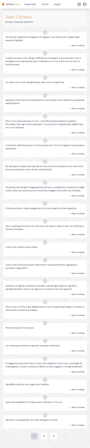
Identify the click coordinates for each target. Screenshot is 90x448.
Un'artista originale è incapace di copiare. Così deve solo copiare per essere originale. (42, 39)
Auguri (57, 4)
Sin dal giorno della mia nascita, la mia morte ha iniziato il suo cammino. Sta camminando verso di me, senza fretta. (44, 168)
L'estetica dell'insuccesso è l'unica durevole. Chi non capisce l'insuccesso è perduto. (45, 147)
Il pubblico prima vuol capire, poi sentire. (27, 384)
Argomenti (30, 4)
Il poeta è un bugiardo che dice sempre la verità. (31, 420)
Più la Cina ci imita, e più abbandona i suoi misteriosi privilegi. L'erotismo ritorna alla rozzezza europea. (44, 308)
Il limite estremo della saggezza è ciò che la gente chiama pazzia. (41, 208)
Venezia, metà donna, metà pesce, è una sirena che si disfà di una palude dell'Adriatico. (44, 102)
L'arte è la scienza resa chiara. (21, 247)
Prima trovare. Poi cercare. (19, 328)
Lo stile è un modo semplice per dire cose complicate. (34, 82)
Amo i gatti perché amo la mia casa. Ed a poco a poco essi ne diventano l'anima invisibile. (44, 228)
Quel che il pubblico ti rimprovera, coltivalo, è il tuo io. (34, 402)
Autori (45, 4)
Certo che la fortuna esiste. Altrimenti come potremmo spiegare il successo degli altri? (41, 266)
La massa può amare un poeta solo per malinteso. (32, 345)
